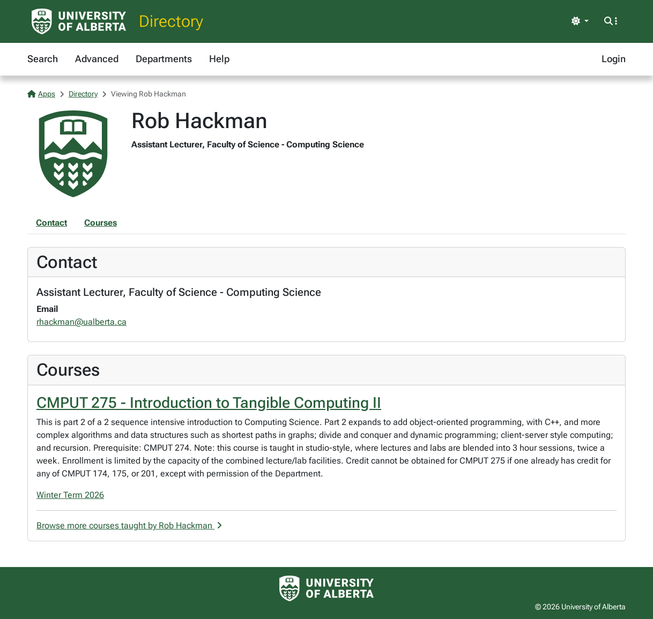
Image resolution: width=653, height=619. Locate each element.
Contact (51, 223)
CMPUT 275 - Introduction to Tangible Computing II (208, 403)
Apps (41, 94)
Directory (171, 21)
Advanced (96, 58)
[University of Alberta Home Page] (78, 21)
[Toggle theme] (580, 21)
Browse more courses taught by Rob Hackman (129, 525)
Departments (164, 58)
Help (219, 58)
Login (614, 58)
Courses (100, 223)
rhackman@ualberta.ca (81, 322)
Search (42, 58)
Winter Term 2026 (70, 495)
